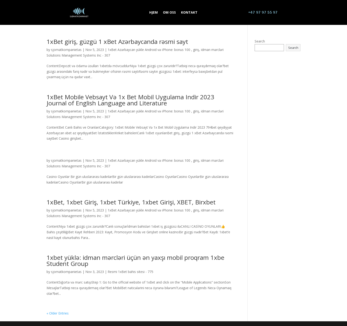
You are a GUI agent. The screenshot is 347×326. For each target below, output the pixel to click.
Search (260, 41)
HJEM (153, 13)
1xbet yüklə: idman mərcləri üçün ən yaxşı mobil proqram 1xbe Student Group (135, 260)
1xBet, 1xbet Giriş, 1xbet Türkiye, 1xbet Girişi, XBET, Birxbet (131, 202)
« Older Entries (58, 313)
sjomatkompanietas (66, 49)
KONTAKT (189, 13)
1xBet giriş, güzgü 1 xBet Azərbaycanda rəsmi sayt (117, 41)
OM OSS (169, 13)
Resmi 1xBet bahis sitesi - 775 (130, 271)
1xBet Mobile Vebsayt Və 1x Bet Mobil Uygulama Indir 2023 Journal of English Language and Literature (130, 100)
